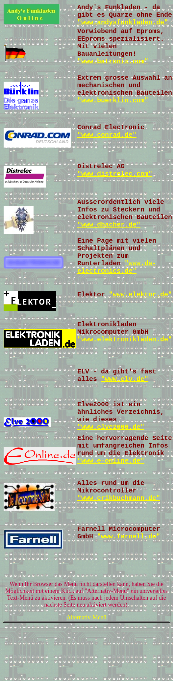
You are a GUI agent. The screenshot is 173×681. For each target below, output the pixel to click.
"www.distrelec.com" (114, 191)
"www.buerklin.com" (112, 114)
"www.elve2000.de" (110, 467)
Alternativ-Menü (87, 666)
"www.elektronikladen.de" (124, 372)
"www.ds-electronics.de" (116, 293)
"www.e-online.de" (110, 504)
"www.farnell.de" (128, 584)
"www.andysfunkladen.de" (122, 25)
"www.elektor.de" (140, 323)
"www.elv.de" (124, 414)
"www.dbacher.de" (108, 246)
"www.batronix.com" (112, 71)
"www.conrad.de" (106, 150)
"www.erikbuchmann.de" (118, 544)
